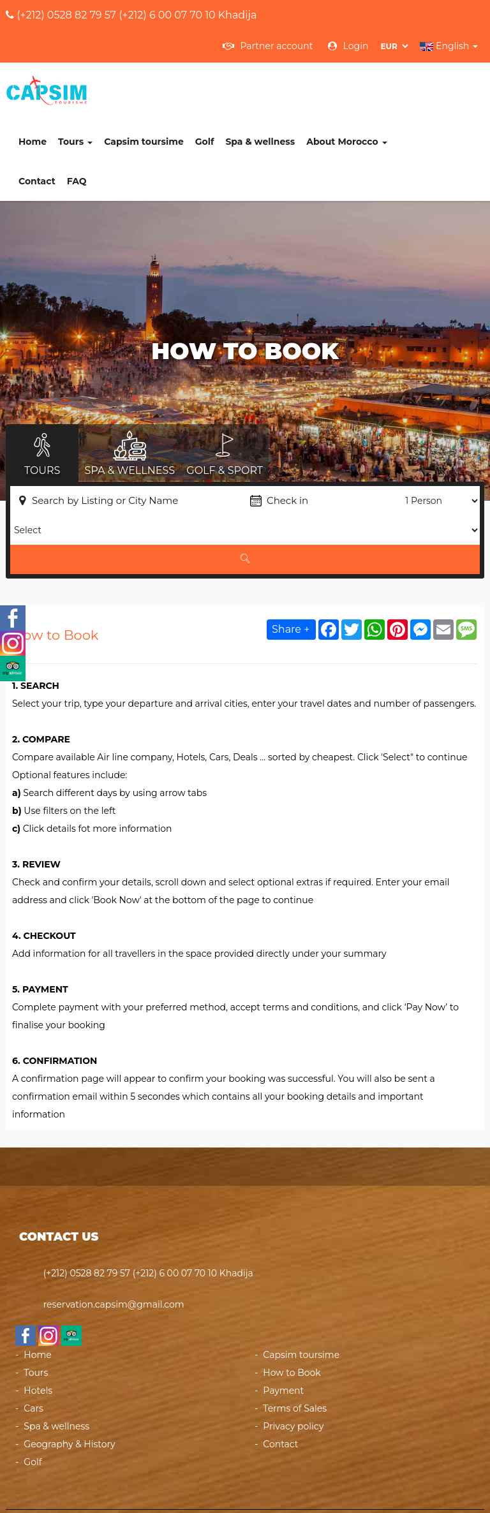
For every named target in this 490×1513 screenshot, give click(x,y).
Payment (283, 1337)
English (449, 46)
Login (348, 46)
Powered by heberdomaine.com (348, 1485)
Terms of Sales (295, 1355)
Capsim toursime (224, 88)
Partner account (268, 46)
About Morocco (426, 88)
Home (112, 88)
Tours (155, 88)
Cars (33, 1355)
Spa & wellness (340, 88)
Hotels (38, 1337)
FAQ (157, 128)
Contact (116, 128)
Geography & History (69, 1391)
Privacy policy (293, 1373)
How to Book (291, 1319)
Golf (284, 88)
